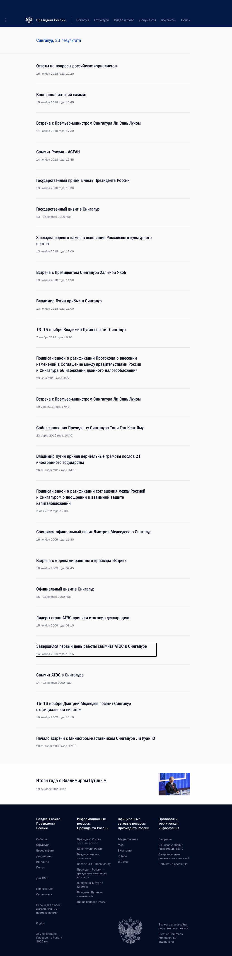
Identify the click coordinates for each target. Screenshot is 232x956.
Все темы (146, 20)
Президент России (51, 6)
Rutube (122, 856)
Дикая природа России (92, 902)
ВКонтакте (125, 851)
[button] (7, 7)
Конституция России (90, 849)
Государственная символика (88, 856)
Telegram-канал (128, 839)
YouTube (123, 862)
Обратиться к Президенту (94, 864)
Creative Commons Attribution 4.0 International (171, 938)
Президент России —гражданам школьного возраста (92, 873)
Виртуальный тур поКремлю (90, 885)
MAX (120, 845)
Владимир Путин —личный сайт (89, 894)
